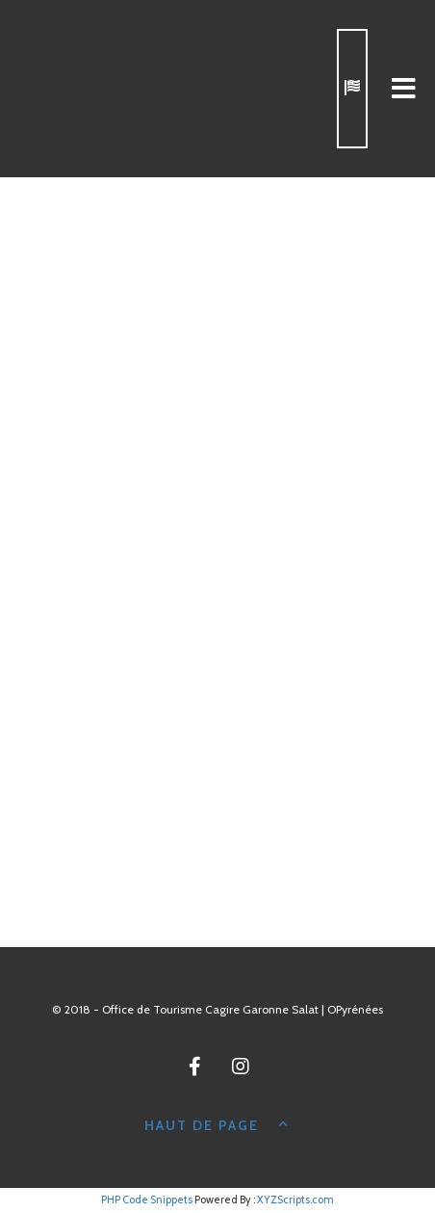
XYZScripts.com (295, 1199)
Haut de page (217, 1123)
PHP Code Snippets (146, 1199)
